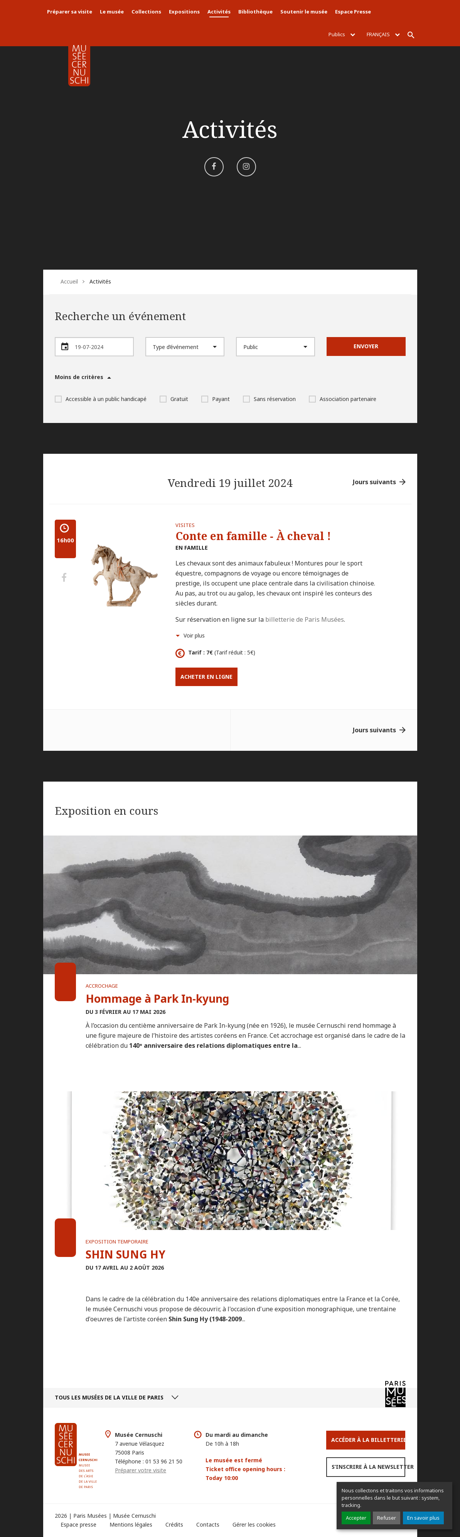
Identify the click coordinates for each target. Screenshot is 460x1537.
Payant (215, 399)
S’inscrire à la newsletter (368, 1466)
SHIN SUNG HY (125, 1254)
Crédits (174, 1524)
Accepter (356, 1517)
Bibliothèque (255, 11)
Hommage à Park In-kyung (157, 998)
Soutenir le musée (303, 11)
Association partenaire (342, 399)
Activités (219, 11)
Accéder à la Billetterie (368, 1439)
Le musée (112, 11)
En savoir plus (423, 1517)
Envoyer (366, 346)
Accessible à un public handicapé (101, 399)
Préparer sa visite (69, 11)
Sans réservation (269, 399)
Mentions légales (131, 1524)
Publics (342, 34)
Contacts (207, 1524)
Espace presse (78, 1524)
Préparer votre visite (140, 1470)
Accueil (69, 281)
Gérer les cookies (254, 1524)
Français (383, 34)
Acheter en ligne (206, 676)
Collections (146, 11)
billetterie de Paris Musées (304, 619)
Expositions (184, 11)
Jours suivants (374, 482)
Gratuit (174, 399)
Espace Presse (353, 11)
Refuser (386, 1517)
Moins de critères (79, 377)
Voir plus (194, 635)
